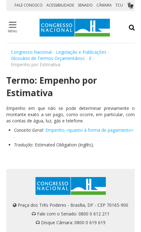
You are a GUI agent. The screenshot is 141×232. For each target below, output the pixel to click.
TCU (119, 5)
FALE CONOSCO (29, 5)
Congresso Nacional (31, 52)
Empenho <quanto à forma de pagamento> (89, 130)
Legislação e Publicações (81, 52)
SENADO (85, 5)
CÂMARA (104, 5)
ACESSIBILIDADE (60, 5)
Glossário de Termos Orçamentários (48, 58)
